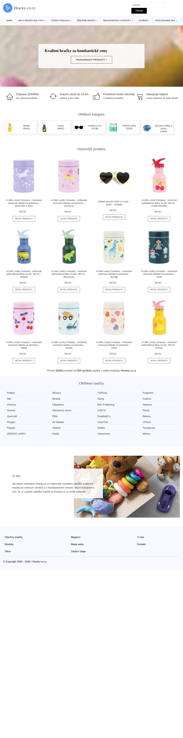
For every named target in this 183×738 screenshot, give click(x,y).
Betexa (147, 416)
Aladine (56, 428)
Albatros (147, 404)
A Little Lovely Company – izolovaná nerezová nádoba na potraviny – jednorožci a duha (24, 203)
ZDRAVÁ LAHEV (16, 433)
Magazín (75, 537)
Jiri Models (58, 422)
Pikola (146, 410)
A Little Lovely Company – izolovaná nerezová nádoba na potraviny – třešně (24, 345)
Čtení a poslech (60, 20)
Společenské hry (165, 20)
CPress (147, 422)
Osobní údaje (78, 551)
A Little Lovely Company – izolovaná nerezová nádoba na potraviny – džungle (114, 274)
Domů (9, 20)
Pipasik (11, 428)
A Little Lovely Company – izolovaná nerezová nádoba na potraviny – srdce (114, 345)
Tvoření (143, 20)
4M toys (56, 393)
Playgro (11, 422)
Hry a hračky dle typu (30, 20)
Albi (9, 398)
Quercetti (12, 416)
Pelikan (11, 393)
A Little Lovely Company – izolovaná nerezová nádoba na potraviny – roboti (159, 274)
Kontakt (141, 544)
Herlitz (55, 433)
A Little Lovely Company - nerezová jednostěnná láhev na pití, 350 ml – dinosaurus (68, 274)
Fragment (148, 393)
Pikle (55, 416)
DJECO (102, 410)
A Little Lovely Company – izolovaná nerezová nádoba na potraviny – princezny (69, 203)
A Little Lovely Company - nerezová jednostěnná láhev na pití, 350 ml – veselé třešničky (159, 203)
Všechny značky (14, 537)
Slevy (8, 551)
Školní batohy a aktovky (117, 20)
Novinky (9, 544)
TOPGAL (103, 393)
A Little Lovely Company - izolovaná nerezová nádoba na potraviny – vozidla (69, 345)
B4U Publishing (106, 404)
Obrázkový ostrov (62, 410)
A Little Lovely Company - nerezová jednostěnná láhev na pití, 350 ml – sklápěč (23, 274)
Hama (101, 398)
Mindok (56, 398)
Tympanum (149, 428)
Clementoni (104, 433)
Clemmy (11, 404)
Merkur (147, 433)
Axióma (147, 398)
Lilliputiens (58, 404)
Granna (11, 410)
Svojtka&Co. (104, 416)
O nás (140, 537)
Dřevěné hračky (86, 20)
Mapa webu (77, 544)
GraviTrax (103, 422)
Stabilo (101, 428)
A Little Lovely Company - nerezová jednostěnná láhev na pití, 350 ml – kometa (159, 345)
